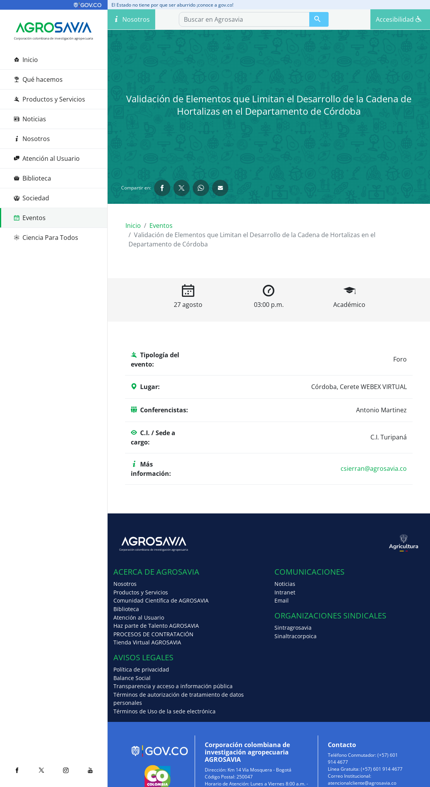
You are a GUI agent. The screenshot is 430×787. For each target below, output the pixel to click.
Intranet (284, 592)
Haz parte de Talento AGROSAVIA (156, 625)
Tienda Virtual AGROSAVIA (147, 642)
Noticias (30, 119)
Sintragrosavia (293, 627)
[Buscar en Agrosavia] (319, 19)
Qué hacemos (38, 79)
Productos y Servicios (49, 99)
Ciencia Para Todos (46, 237)
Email (281, 600)
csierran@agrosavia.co (374, 468)
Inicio (26, 59)
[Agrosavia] (53, 27)
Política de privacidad (141, 669)
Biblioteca (32, 178)
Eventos (30, 218)
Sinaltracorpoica (295, 636)
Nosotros (32, 138)
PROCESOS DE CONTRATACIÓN (153, 634)
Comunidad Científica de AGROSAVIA (161, 600)
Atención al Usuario (47, 158)
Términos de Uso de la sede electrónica (164, 711)
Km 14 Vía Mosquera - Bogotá (259, 769)
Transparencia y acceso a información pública (173, 686)
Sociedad (31, 198)
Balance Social (132, 678)
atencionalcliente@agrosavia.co (362, 783)
